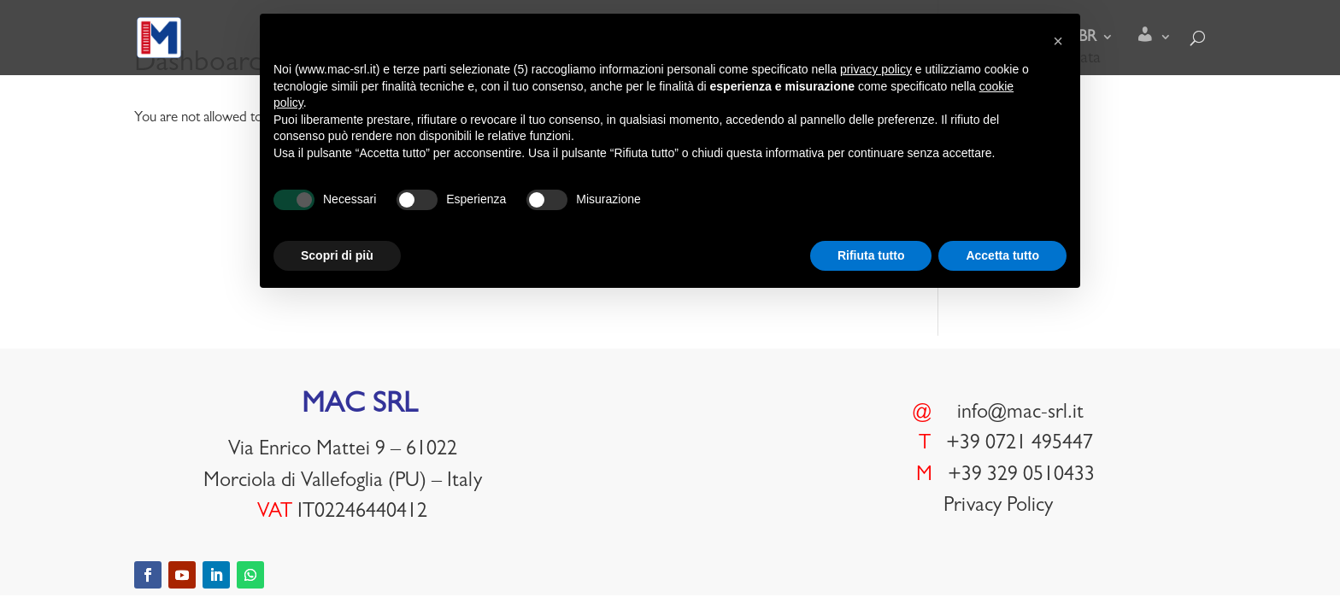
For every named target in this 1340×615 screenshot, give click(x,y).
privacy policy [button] (876, 69)
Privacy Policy (998, 507)
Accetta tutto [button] (1002, 255)
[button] (1058, 41)
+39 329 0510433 (1021, 476)
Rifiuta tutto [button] (871, 255)
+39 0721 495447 (1019, 445)
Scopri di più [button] (337, 255)
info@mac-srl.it (1020, 414)
